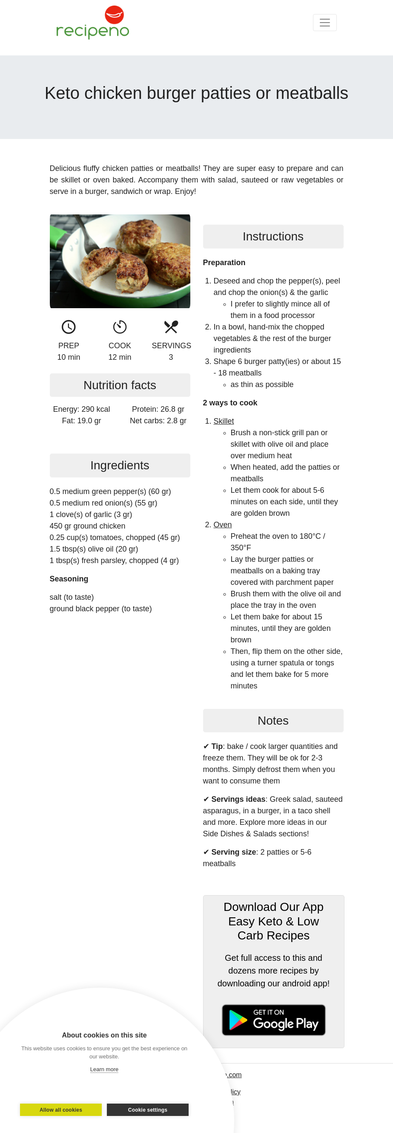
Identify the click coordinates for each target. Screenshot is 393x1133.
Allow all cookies (61, 1110)
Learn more (104, 1069)
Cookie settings (147, 1110)
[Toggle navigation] (325, 22)
